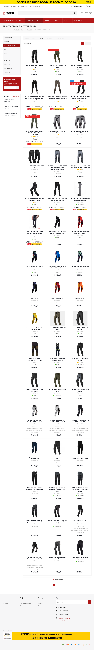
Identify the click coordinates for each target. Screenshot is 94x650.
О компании (6, 601)
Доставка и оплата (25, 603)
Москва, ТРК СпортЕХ (64, 618)
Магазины (5, 603)
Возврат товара (42, 606)
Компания (6, 598)
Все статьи (16, 96)
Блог (39, 601)
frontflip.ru (65, 614)
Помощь (40, 598)
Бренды (40, 603)
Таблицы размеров (25, 606)
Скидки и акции (24, 601)
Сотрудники (6, 606)
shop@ (61, 614)
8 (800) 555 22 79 (78, 6)
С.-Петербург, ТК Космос (65, 620)
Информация (24, 598)
